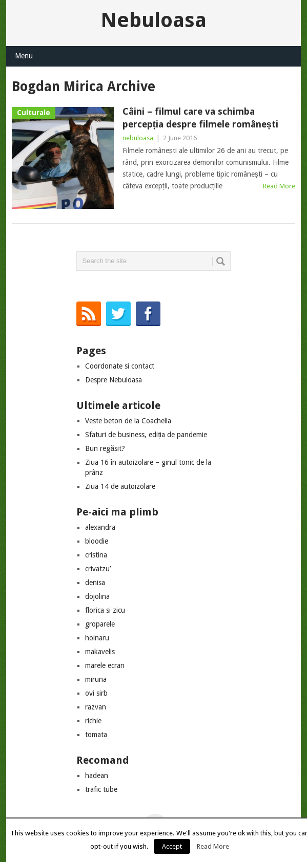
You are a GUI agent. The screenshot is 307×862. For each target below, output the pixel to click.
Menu (24, 56)
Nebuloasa (153, 20)
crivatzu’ (98, 569)
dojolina (97, 596)
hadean (96, 775)
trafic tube (101, 789)
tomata (96, 734)
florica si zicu (105, 610)
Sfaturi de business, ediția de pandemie (146, 434)
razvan (95, 707)
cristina (96, 555)
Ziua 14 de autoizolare (120, 486)
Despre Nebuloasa (113, 380)
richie (93, 721)
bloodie (96, 541)
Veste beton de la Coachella (128, 421)
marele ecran (105, 665)
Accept (172, 846)
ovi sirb (96, 693)
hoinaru (97, 638)
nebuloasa (137, 138)
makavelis (100, 652)
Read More (279, 186)
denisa (95, 582)
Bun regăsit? (105, 448)
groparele (100, 624)
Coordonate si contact (119, 366)
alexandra (100, 527)
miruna (96, 679)
